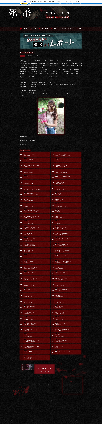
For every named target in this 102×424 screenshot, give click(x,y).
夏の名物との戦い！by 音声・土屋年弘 (58, 274)
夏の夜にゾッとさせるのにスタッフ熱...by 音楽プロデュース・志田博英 (63, 268)
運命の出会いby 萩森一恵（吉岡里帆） (59, 305)
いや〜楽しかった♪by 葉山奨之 (26, 262)
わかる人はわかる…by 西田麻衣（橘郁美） (59, 155)
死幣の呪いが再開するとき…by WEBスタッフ (29, 148)
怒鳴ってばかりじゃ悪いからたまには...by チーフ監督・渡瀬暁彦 (63, 324)
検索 (33, 3)
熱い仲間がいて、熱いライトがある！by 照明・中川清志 (31, 343)
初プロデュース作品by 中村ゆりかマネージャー (60, 224)
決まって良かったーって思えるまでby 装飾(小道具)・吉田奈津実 (62, 167)
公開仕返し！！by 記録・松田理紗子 (27, 305)
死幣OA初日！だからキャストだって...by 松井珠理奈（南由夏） (62, 349)
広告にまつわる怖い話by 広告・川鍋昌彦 (27, 255)
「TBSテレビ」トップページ (24, 1)
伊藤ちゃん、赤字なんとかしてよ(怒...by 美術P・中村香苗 (31, 362)
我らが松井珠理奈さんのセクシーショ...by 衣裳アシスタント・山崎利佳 (32, 211)
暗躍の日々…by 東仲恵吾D (56, 211)
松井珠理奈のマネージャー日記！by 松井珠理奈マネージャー (61, 337)
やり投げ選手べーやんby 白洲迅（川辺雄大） (27, 331)
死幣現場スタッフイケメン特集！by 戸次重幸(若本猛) (30, 312)
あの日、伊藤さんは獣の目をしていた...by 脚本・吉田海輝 (63, 299)
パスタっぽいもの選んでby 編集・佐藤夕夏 (59, 180)
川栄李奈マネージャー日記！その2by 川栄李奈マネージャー (30, 287)
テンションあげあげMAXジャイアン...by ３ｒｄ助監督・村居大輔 (62, 249)
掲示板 (79, 23)
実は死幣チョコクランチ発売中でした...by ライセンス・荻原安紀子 (32, 230)
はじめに (23, 23)
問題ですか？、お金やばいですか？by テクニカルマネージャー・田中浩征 (31, 186)
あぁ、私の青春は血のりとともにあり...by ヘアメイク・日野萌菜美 (32, 356)
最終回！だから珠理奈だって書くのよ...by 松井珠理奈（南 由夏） (32, 155)
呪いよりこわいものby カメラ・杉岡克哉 (58, 293)
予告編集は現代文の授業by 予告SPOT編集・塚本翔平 (29, 249)
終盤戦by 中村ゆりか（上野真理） (60, 218)
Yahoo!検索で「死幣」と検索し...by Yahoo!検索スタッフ (61, 161)
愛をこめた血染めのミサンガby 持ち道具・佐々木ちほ (29, 318)
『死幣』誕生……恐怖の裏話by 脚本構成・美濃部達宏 (29, 337)
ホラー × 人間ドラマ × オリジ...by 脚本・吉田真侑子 (61, 192)
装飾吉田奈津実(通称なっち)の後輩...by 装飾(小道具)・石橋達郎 (31, 274)
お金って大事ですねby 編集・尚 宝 (58, 318)
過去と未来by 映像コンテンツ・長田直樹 (29, 174)
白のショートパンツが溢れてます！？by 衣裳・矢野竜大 (62, 356)
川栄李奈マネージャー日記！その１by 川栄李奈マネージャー (62, 287)
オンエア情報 (43, 23)
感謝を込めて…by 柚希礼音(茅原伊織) (27, 199)
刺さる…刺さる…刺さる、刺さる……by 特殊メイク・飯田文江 (31, 218)
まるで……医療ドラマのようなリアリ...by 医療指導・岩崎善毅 (63, 174)
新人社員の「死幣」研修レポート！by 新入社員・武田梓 (31, 324)
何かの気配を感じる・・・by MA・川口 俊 (28, 236)
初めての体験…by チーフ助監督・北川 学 (28, 224)
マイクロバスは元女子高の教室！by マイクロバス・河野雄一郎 (30, 280)
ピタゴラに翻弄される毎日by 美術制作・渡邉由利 (59, 280)
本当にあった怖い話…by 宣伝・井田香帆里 (27, 299)
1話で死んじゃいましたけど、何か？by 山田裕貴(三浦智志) (31, 349)
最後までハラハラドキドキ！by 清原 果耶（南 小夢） (29, 167)
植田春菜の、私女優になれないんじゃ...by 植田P (32, 368)
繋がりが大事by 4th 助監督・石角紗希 (59, 186)
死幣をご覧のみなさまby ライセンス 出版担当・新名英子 (30, 192)
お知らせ (32, 23)
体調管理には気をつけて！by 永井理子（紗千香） (28, 205)
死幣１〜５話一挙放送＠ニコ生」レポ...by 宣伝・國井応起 (63, 236)
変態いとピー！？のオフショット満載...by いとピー (63, 368)
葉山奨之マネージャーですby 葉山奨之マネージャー (59, 262)
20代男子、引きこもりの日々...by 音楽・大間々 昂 (61, 331)
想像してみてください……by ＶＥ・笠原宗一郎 (59, 312)
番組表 (24, 3)
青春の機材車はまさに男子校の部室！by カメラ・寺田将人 (62, 343)
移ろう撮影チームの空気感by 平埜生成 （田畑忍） (28, 243)
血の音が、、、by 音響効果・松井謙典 (27, 180)
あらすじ (54, 23)
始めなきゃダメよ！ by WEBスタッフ (27, 375)
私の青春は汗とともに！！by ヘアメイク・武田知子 (59, 230)
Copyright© (22, 411)
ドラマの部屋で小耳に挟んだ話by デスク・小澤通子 (61, 243)
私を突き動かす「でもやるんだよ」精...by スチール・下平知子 (63, 255)
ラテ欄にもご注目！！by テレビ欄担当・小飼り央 (60, 205)
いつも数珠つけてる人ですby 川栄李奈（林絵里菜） (28, 293)
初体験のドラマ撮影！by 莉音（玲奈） (58, 199)
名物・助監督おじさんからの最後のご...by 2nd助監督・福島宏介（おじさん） (63, 148)
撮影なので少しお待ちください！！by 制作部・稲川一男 (31, 268)
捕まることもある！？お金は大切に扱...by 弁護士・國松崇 (32, 161)
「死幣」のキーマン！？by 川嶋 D (59, 362)
